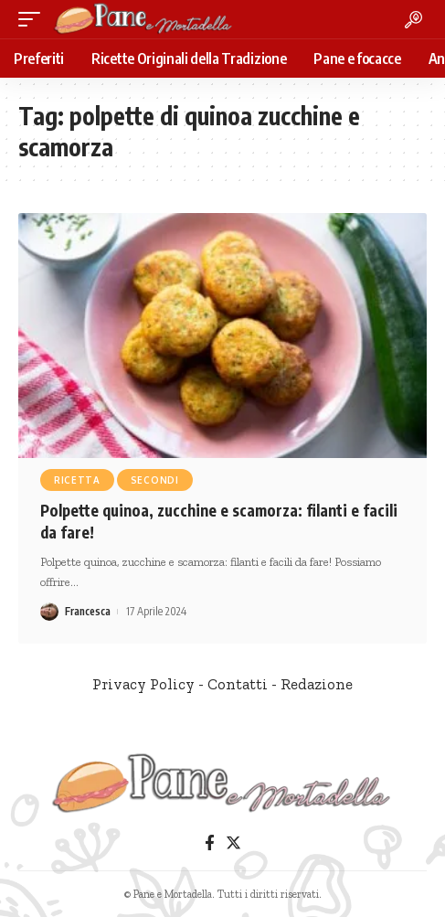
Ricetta (77, 479)
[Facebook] (209, 843)
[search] (413, 19)
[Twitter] (233, 843)
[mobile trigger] (33, 19)
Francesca (88, 611)
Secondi (155, 479)
